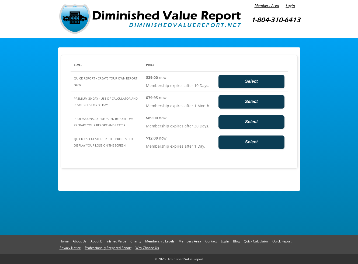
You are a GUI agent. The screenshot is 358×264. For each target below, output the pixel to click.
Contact (211, 241)
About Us (79, 241)
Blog (236, 241)
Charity (135, 241)
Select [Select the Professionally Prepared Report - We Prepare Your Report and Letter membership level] (251, 122)
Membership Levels (160, 241)
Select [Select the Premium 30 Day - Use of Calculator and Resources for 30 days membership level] (251, 101)
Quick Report (281, 241)
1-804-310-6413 (275, 19)
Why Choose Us (147, 247)
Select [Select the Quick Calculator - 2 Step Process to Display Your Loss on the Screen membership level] (251, 142)
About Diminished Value (108, 241)
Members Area (267, 5)
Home (64, 241)
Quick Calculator (256, 241)
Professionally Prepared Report (108, 247)
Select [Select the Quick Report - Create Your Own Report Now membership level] (251, 81)
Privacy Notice (70, 247)
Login (290, 5)
